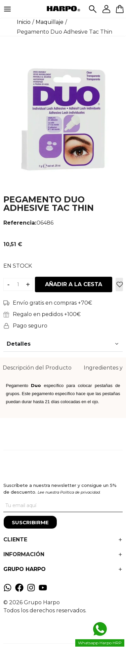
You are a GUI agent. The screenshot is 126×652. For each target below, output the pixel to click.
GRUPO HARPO (24, 569)
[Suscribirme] (30, 522)
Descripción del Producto (37, 368)
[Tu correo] (63, 505)
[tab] (37, 368)
